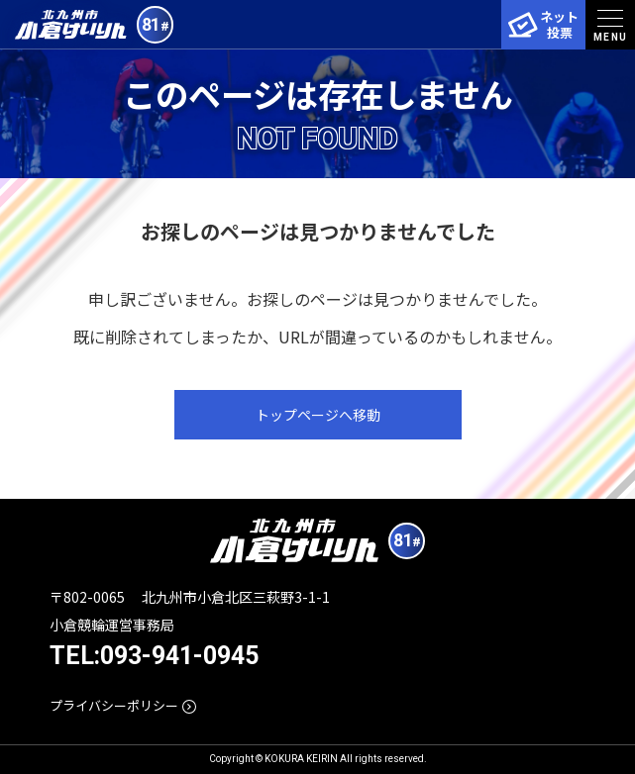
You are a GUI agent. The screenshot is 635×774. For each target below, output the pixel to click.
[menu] (610, 24)
